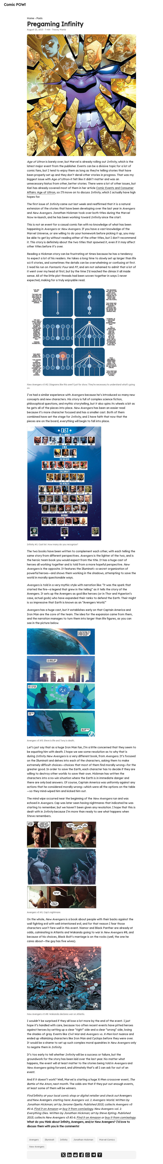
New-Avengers (36, 1146)
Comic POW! (15, 4)
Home (30, 18)
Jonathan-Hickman (83, 1139)
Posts (39, 18)
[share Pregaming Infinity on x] (63, 1155)
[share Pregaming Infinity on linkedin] (69, 1155)
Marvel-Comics (107, 1139)
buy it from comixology (77, 1109)
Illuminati (49, 1139)
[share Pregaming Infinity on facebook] (81, 1155)
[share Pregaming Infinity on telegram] (93, 1155)
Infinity (63, 1139)
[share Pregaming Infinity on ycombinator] (99, 1155)
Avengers (34, 1139)
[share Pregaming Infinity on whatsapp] (87, 1155)
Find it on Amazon (46, 1109)
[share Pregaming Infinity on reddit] (75, 1155)
